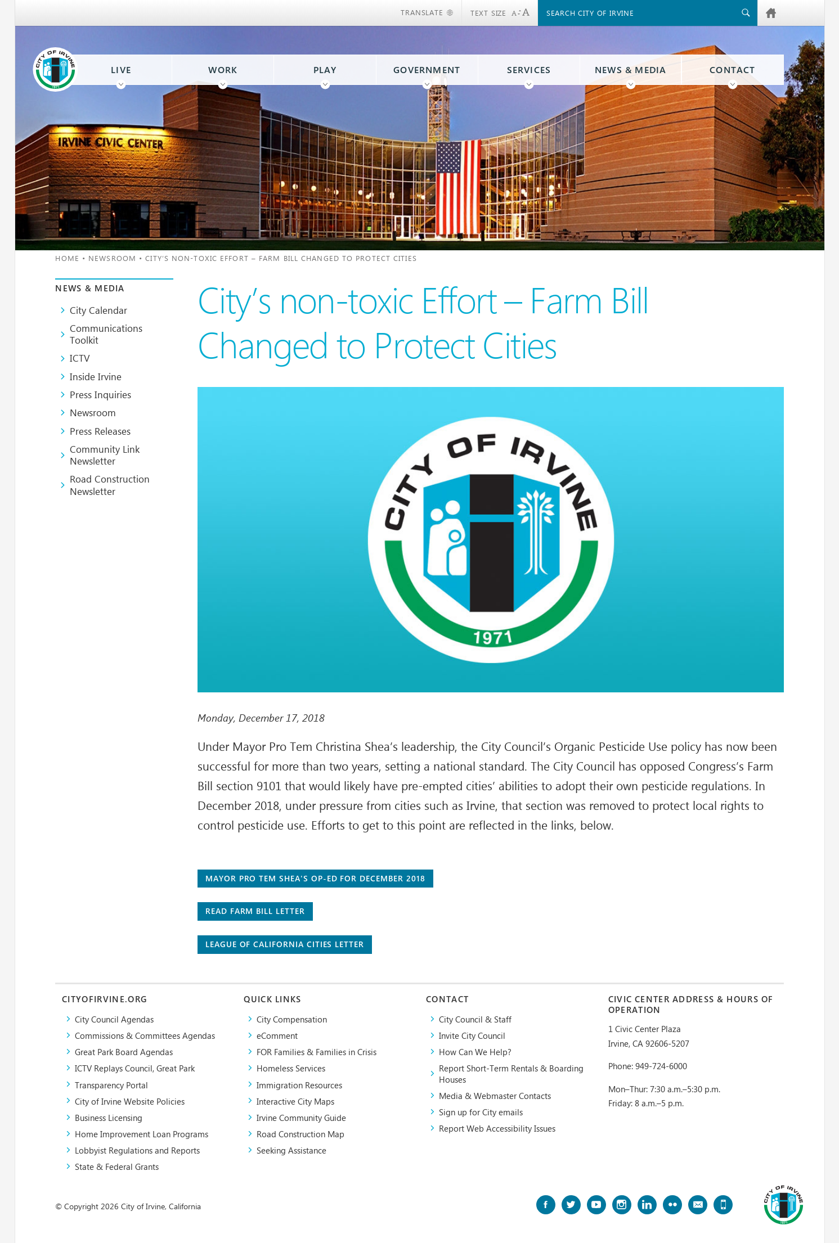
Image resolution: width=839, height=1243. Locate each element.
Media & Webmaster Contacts (495, 1095)
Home (67, 258)
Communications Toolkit (106, 334)
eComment (277, 1035)
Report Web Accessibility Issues (497, 1128)
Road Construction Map (300, 1134)
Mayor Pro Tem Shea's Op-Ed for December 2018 (315, 878)
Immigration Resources (299, 1085)
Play (325, 70)
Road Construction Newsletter (110, 484)
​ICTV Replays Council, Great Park (135, 1068)
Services (529, 70)
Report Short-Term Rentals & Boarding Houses (511, 1073)
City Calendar (98, 310)
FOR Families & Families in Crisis (316, 1051)
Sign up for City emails (481, 1112)
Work (222, 70)
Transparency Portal (111, 1085)
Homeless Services (291, 1068)
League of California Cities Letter (284, 944)
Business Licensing (108, 1117)
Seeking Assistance (291, 1150)
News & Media (631, 70)
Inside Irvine (96, 376)
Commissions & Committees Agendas (145, 1035)
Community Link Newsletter (105, 455)
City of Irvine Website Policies (130, 1101)
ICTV (80, 358)
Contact (732, 70)
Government (426, 70)
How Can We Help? (475, 1051)
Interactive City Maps (295, 1101)
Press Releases (100, 431)
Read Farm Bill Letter (255, 911)
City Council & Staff (475, 1019)
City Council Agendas (114, 1019)
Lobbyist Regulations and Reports (137, 1150)
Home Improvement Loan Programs (141, 1134)
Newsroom (112, 258)
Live (121, 70)
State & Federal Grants (117, 1166)
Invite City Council (472, 1035)
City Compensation (292, 1019)
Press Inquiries (100, 394)
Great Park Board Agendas (124, 1051)
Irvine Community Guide (301, 1117)
